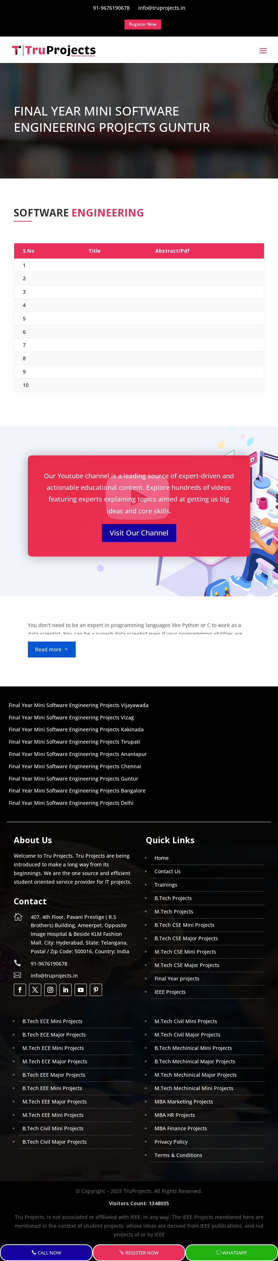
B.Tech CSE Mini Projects (185, 924)
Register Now (142, 1252)
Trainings (166, 884)
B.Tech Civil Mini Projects (53, 1128)
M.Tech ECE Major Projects (54, 1061)
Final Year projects (177, 978)
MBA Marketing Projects (184, 1101)
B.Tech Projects (173, 898)
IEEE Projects (170, 991)
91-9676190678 (49, 963)
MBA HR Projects (175, 1114)
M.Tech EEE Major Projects (54, 1101)
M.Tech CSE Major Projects (187, 965)
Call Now (49, 1252)
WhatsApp (234, 1252)
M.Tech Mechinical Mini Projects (194, 1088)
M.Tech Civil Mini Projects (186, 1021)
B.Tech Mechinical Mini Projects (193, 1047)
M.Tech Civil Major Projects (187, 1034)
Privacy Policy (171, 1141)
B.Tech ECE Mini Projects (52, 1021)
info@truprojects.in (54, 975)
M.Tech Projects (174, 911)
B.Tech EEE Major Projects (53, 1074)
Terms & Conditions (178, 1155)
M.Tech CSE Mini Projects (185, 951)
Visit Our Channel (139, 533)
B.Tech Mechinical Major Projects (195, 1061)
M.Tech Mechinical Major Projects (196, 1074)
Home (162, 857)
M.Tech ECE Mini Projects (53, 1047)
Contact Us (168, 871)
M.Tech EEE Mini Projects (53, 1114)
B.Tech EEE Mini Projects (52, 1088)
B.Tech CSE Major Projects (186, 938)
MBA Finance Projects (181, 1128)
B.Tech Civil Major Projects (54, 1141)
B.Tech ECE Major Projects (54, 1034)
